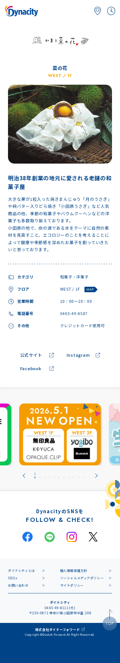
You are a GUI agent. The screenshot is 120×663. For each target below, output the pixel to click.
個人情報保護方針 (73, 570)
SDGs (12, 577)
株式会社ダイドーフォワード (57, 629)
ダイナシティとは (21, 570)
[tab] (35, 475)
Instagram (78, 355)
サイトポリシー (72, 585)
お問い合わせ (18, 585)
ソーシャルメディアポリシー (82, 577)
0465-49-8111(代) (60, 607)
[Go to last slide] (24, 475)
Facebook (30, 368)
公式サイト (31, 355)
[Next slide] (96, 475)
